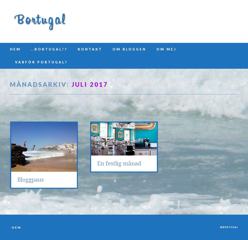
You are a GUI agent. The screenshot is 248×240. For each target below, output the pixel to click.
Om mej (166, 49)
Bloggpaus (30, 180)
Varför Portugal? (41, 62)
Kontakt (90, 49)
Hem (15, 49)
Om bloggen (129, 49)
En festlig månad (119, 163)
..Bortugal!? (49, 49)
